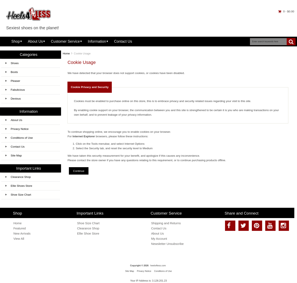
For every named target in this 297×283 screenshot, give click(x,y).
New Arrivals (22, 233)
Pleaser (13, 80)
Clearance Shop (18, 176)
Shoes (12, 63)
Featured (19, 228)
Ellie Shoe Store (88, 233)
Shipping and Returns (166, 223)
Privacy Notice (17, 128)
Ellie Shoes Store (19, 185)
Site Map (14, 155)
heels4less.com (158, 265)
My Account (159, 238)
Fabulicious (15, 89)
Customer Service (65, 41)
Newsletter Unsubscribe (167, 243)
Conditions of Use (19, 137)
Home (66, 53)
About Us (35, 41)
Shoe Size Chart (18, 194)
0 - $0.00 (286, 11)
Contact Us (123, 41)
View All (18, 238)
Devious (13, 98)
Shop (15, 41)
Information (97, 41)
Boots (12, 72)
